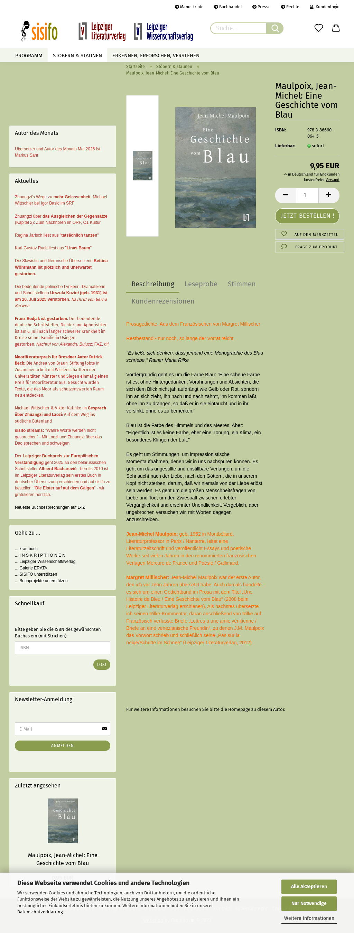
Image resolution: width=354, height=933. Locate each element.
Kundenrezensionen (163, 301)
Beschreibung (152, 284)
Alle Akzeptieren (309, 887)
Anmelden (62, 745)
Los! (101, 664)
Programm (29, 55)
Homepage (239, 709)
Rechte (290, 6)
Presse (261, 6)
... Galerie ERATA (31, 568)
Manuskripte (189, 6)
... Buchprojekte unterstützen (41, 580)
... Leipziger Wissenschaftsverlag (45, 561)
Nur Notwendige (309, 903)
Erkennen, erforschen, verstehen (155, 55)
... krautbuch (26, 548)
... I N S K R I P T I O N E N (40, 555)
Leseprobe (201, 284)
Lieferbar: (285, 145)
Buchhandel (228, 6)
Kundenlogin (324, 6)
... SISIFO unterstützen (36, 574)
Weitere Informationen (309, 918)
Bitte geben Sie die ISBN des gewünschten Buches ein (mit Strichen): (58, 632)
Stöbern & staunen (77, 55)
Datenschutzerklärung (40, 911)
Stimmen (242, 284)
